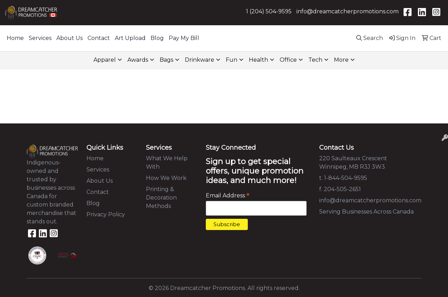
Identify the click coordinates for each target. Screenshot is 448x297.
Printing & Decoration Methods (161, 197)
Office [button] (288, 59)
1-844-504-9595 (345, 178)
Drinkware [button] (199, 59)
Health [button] (258, 59)
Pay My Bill (184, 38)
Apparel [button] (104, 59)
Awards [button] (137, 59)
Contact (99, 38)
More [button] (341, 59)
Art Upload (130, 38)
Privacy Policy (105, 214)
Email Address (228, 195)
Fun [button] (231, 59)
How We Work (166, 178)
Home (15, 38)
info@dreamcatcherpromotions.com (347, 11)
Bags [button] (166, 59)
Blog (157, 38)
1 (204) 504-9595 (269, 11)
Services (40, 38)
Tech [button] (315, 59)
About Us (69, 38)
